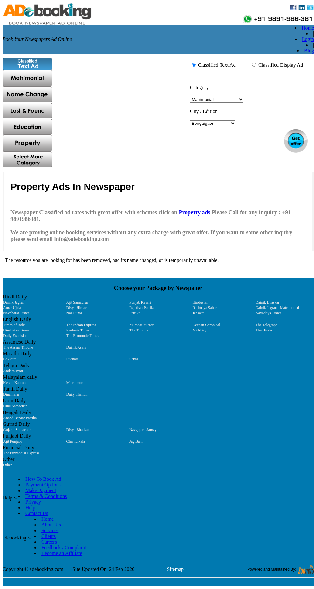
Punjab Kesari (140, 302)
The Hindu (264, 330)
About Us (51, 524)
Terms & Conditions (46, 496)
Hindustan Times (16, 330)
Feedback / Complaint (63, 547)
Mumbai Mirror (141, 325)
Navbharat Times (16, 313)
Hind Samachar (15, 406)
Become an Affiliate (61, 553)
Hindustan (200, 302)
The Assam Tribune (18, 347)
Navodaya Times (268, 313)
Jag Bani (136, 441)
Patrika (134, 313)
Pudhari (72, 359)
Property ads (194, 212)
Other (7, 465)
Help (30, 507)
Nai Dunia (74, 313)
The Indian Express (81, 325)
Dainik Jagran (13, 302)
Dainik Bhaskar (267, 302)
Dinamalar (11, 394)
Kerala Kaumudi (16, 382)
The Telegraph (266, 325)
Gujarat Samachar (17, 429)
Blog (309, 50)
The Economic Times (82, 335)
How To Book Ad (43, 479)
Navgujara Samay (143, 429)
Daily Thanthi (77, 394)
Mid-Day (200, 330)
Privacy (33, 502)
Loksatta (9, 359)
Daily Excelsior (15, 335)
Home (308, 27)
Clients (48, 536)
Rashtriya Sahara (206, 307)
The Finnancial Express (21, 453)
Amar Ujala (12, 307)
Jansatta (199, 313)
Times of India (14, 325)
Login (308, 39)
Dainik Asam (76, 347)
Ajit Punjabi (12, 441)
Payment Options (43, 484)
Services (49, 530)
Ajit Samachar (77, 302)
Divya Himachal (79, 307)
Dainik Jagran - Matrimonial (277, 307)
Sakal (133, 359)
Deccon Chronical (206, 325)
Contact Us (36, 513)
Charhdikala (75, 441)
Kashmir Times (78, 330)
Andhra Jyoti (13, 371)
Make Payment (40, 490)
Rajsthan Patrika (141, 307)
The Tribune (138, 330)
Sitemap (175, 569)
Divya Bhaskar (77, 429)
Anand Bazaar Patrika (20, 418)
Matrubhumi (75, 382)
